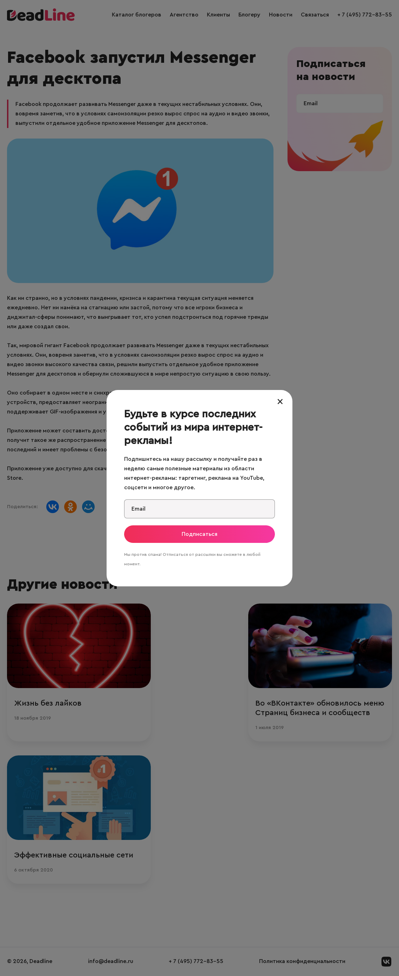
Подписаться (199, 534)
